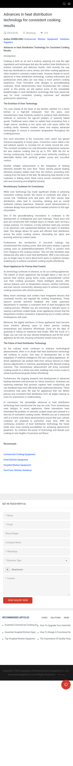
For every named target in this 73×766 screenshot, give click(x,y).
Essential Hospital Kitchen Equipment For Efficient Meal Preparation (20, 632)
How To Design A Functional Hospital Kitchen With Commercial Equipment (55, 632)
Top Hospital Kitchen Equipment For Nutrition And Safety (20, 638)
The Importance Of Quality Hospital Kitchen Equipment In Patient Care (55, 638)
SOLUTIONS (56, 618)
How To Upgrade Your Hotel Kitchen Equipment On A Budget (55, 625)
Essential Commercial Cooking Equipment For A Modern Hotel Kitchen (21, 625)
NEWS (66, 618)
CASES (44, 618)
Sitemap (60, 674)
